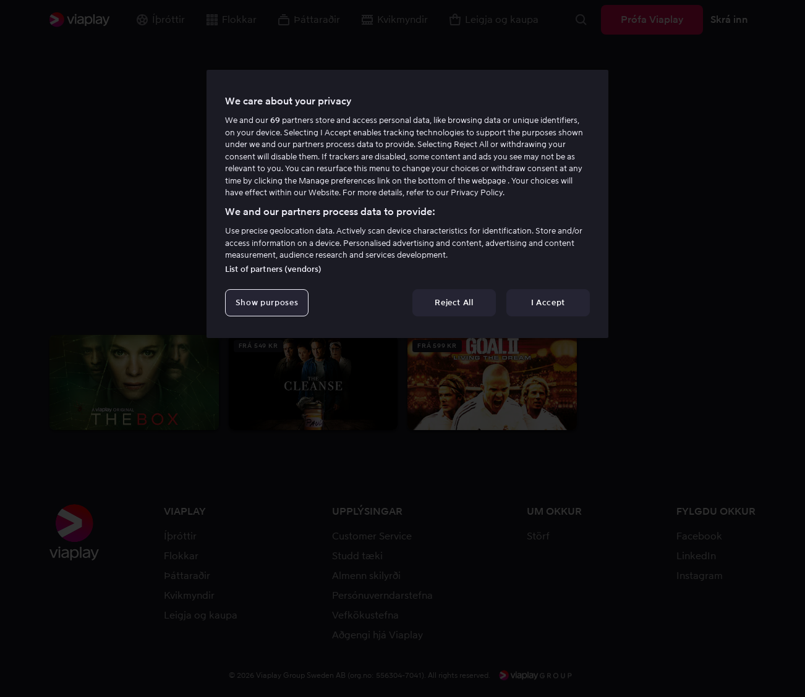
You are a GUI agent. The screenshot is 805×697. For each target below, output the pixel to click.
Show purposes (267, 302)
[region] (407, 204)
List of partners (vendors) (273, 269)
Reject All (454, 302)
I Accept (548, 302)
